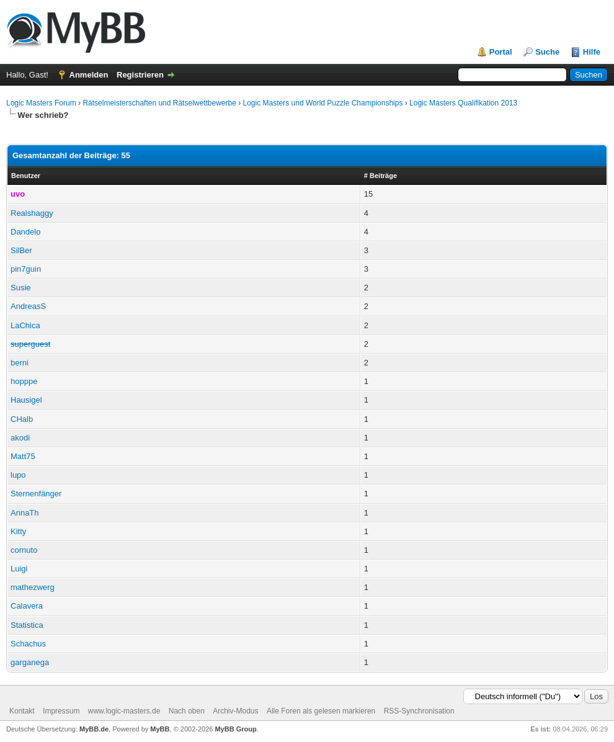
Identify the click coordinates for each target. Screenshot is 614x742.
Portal (500, 51)
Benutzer (25, 175)
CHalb (22, 419)
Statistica (27, 625)
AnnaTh (25, 512)
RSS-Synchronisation (419, 711)
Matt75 (23, 456)
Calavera (27, 605)
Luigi (19, 568)
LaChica (25, 325)
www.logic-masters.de (124, 711)
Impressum (61, 711)
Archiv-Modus (235, 711)
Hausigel (26, 400)
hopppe (24, 381)
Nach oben (187, 711)
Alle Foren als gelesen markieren (321, 711)
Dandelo (25, 231)
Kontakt (22, 711)
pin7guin (26, 269)
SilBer (21, 250)
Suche (547, 51)
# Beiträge (380, 175)
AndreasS (28, 306)
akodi (20, 437)
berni (20, 362)
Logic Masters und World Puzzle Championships (323, 103)
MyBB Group (235, 729)
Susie (21, 287)
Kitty (18, 531)
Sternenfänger (36, 493)
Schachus (28, 643)
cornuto (24, 550)
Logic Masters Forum (41, 103)
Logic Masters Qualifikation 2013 (463, 103)
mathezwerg (33, 587)
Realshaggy (32, 213)
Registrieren (140, 74)
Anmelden (89, 74)
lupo (18, 475)
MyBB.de (94, 729)
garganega (30, 662)
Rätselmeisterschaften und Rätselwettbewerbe (159, 103)
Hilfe (591, 51)
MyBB (159, 729)
